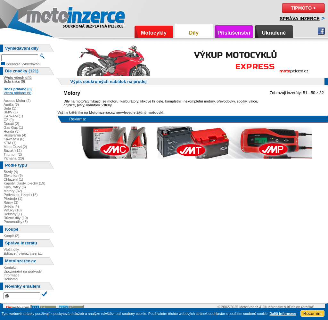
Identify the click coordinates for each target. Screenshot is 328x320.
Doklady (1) (13, 214)
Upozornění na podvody (23, 271)
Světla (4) (11, 206)
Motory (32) (13, 191)
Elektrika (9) (13, 175)
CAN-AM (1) (13, 116)
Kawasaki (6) (14, 139)
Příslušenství (233, 33)
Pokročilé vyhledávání (23, 64)
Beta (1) (10, 108)
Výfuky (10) (13, 210)
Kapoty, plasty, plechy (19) (24, 183)
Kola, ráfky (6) (15, 187)
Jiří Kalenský (273, 307)
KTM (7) (10, 143)
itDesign (293, 307)
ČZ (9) (9, 120)
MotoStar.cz (248, 307)
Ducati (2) (11, 124)
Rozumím (312, 313)
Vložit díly (11, 249)
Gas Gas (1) (13, 127)
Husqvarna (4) (15, 135)
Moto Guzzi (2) (15, 147)
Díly (194, 33)
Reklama (11, 279)
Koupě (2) (11, 236)
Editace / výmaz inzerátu (23, 253)
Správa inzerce (300, 18)
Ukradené (274, 33)
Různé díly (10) (16, 218)
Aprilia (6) (11, 104)
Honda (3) (12, 131)
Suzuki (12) (13, 150)
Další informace (282, 314)
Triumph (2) (13, 154)
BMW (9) (11, 112)
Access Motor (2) (17, 101)
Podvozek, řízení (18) (20, 195)
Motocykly (154, 33)
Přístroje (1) (13, 199)
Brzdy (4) (11, 172)
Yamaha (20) (14, 158)
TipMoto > (303, 8)
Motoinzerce (40, 16)
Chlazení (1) (13, 179)
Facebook (321, 31)
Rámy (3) (11, 202)
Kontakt (10, 267)
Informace (12, 275)
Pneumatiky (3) (16, 222)
